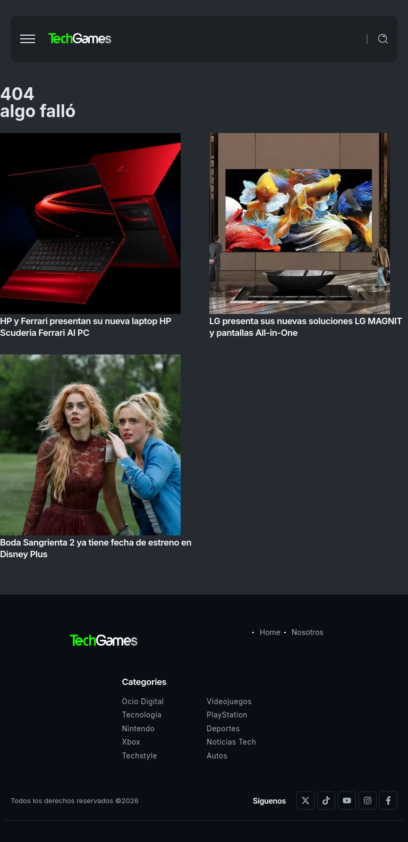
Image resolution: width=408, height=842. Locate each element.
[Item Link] (204, 349)
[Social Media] (305, 800)
